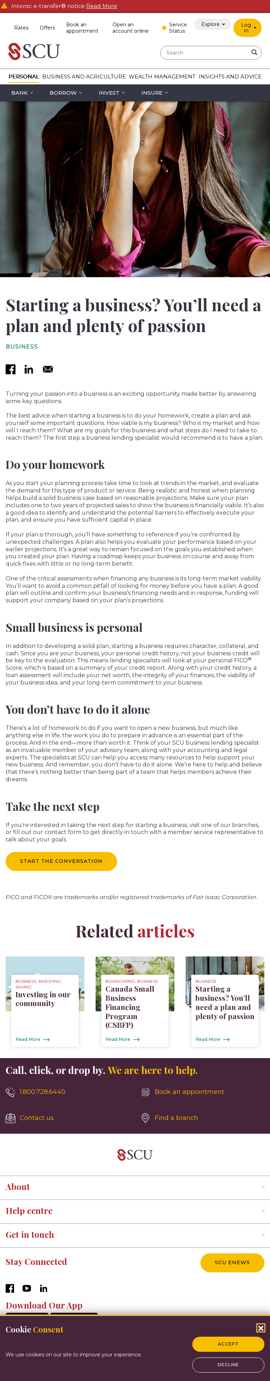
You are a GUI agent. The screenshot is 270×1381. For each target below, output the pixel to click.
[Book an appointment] (202, 1092)
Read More (101, 6)
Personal (23, 76)
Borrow (63, 92)
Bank (19, 92)
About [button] (18, 1187)
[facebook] (10, 370)
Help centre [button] (29, 1211)
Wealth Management (162, 76)
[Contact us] (67, 1119)
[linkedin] (29, 370)
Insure (151, 92)
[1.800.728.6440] (67, 1092)
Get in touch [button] (30, 1235)
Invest (109, 92)
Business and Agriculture (84, 76)
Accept (228, 1344)
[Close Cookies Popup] (260, 1327)
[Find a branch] (202, 1119)
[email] (48, 370)
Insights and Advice (230, 76)
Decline (228, 1364)
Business (22, 347)
